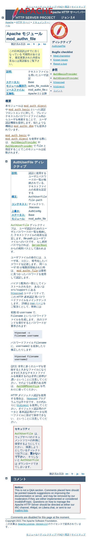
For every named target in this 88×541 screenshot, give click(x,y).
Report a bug (60, 63)
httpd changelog (61, 55)
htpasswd (59, 82)
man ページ (36, 303)
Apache (9, 22)
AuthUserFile (58, 46)
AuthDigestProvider (66, 78)
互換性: (10, 93)
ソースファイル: (15, 89)
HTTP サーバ (23, 22)
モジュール (32, 6)
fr (34, 44)
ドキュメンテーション (44, 22)
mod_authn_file (27, 270)
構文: (15, 196)
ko (45, 44)
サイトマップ (78, 6)
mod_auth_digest (35, 106)
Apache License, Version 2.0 (33, 524)
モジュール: (18, 218)
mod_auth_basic (19, 109)
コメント (58, 90)
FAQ (60, 6)
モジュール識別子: (16, 85)
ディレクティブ (48, 6)
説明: (9, 71)
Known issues (60, 59)
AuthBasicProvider (24, 142)
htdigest (59, 86)
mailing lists (21, 510)
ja (39, 44)
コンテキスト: (20, 204)
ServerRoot (39, 245)
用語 (67, 6)
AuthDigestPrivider (19, 146)
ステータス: (13, 82)
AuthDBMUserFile (28, 386)
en (29, 44)
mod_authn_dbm (23, 126)
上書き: (16, 211)
